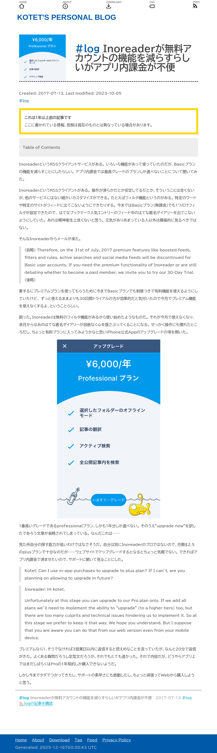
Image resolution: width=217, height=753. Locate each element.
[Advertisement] (108, 720)
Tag (78, 740)
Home (21, 740)
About (38, 740)
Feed (92, 740)
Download (59, 740)
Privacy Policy (116, 740)
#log (87, 48)
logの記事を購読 (36, 703)
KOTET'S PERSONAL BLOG (66, 17)
